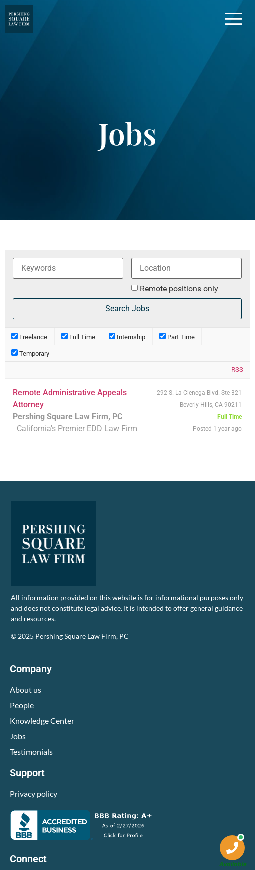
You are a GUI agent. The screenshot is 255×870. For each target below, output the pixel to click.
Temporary (31, 353)
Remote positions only (179, 289)
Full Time (79, 336)
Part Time (177, 336)
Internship (127, 336)
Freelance (30, 336)
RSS (238, 369)
